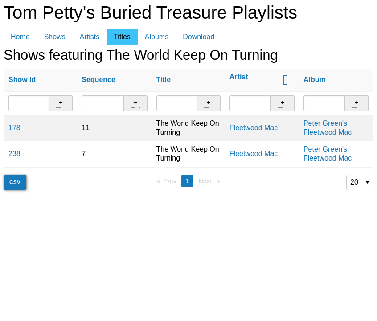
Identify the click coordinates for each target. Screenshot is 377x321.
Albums (156, 37)
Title (163, 79)
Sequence (98, 79)
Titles (122, 37)
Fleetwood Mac (253, 128)
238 (14, 153)
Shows (55, 37)
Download (198, 37)
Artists (89, 37)
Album (314, 79)
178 (14, 128)
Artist (238, 77)
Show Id (22, 79)
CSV (14, 182)
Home (20, 37)
